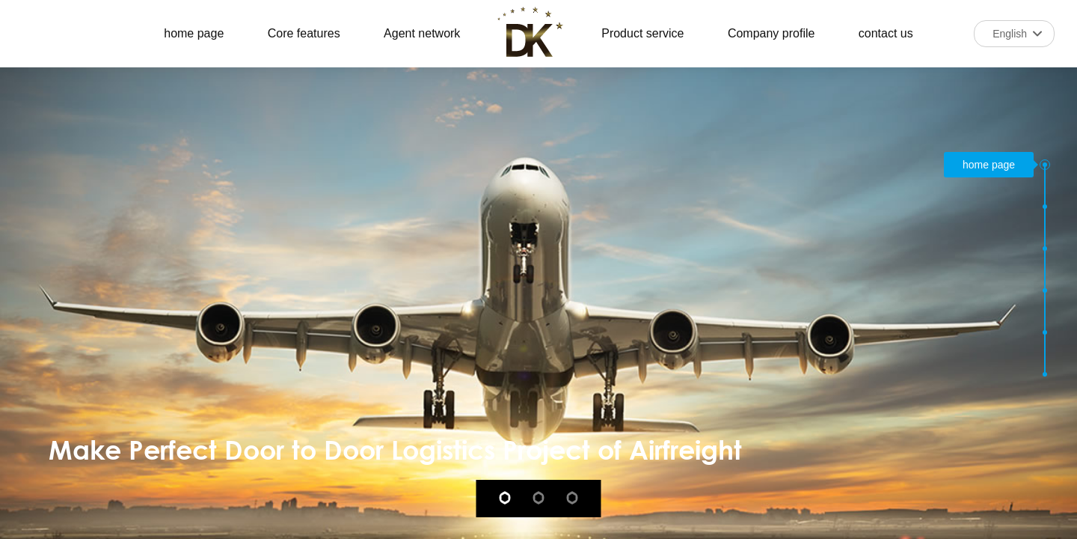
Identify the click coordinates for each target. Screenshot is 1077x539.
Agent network (422, 33)
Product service (642, 33)
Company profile (771, 33)
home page (194, 33)
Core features (304, 33)
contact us (886, 33)
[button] (1045, 164)
